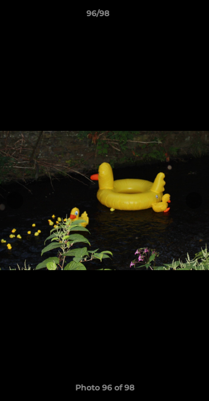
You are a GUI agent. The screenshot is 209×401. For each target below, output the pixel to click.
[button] (169, 16)
